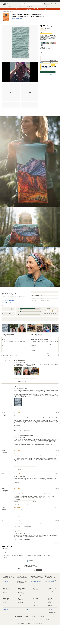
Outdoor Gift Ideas (36, 589)
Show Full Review (33, 345)
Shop (8, 4)
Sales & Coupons (51, 589)
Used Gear (4, 602)
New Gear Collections (6, 601)
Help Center (5, 609)
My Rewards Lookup (6, 591)
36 (29, 309)
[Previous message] (14, 9)
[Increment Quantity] (46, 54)
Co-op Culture (35, 601)
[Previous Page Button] (55, 543)
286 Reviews (12, 309)
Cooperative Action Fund (52, 601)
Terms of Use (8, 621)
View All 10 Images (20, 110)
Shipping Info (20, 595)
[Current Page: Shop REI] (5, 1)
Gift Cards (34, 591)
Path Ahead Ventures (21, 605)
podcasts (43, 617)
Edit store (41, 62)
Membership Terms (29, 623)
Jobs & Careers (35, 599)
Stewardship (50, 605)
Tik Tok (34, 617)
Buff (41, 23)
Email (19, 568)
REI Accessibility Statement (38, 623)
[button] (20, 43)
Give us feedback (28, 561)
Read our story (5, 581)
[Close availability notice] (57, 14)
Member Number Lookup (7, 599)
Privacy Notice (23, 621)
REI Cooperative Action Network (36, 581)
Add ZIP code (51, 62)
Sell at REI (34, 602)
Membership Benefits (6, 593)
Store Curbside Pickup (22, 593)
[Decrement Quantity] (41, 54)
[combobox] (31, 4)
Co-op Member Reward (45, 67)
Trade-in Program (5, 603)
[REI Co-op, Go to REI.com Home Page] (4, 4)
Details (36, 566)
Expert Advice (20, 600)
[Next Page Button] (57, 543)
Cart (56, 3)
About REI (49, 599)
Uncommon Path (21, 603)
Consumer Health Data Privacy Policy (41, 621)
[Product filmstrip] (30, 328)
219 (29, 308)
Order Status (20, 589)
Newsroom (50, 602)
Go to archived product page (17, 18)
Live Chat (51, 609)
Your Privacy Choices (16, 621)
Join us (18, 583)
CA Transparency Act (21, 623)
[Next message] (44, 9)
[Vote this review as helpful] (19, 381)
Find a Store (28, 609)
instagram (32, 617)
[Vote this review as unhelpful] (21, 381)
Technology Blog (51, 603)
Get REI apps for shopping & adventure (22, 616)
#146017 (11, 11)
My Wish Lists (5, 592)
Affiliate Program (36, 603)
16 (29, 311)
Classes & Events (21, 602)
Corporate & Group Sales (37, 605)
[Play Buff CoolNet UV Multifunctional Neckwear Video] (20, 72)
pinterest (39, 617)
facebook (36, 617)
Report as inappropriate (27, 381)
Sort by (48, 353)
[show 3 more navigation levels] (2, 11)
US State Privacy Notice (30, 621)
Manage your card (51, 581)
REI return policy (49, 74)
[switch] (3, 355)
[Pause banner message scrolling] (45, 9)
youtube (41, 617)
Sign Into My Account (6, 589)
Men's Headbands (6, 11)
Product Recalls (51, 621)
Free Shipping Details (51, 591)
